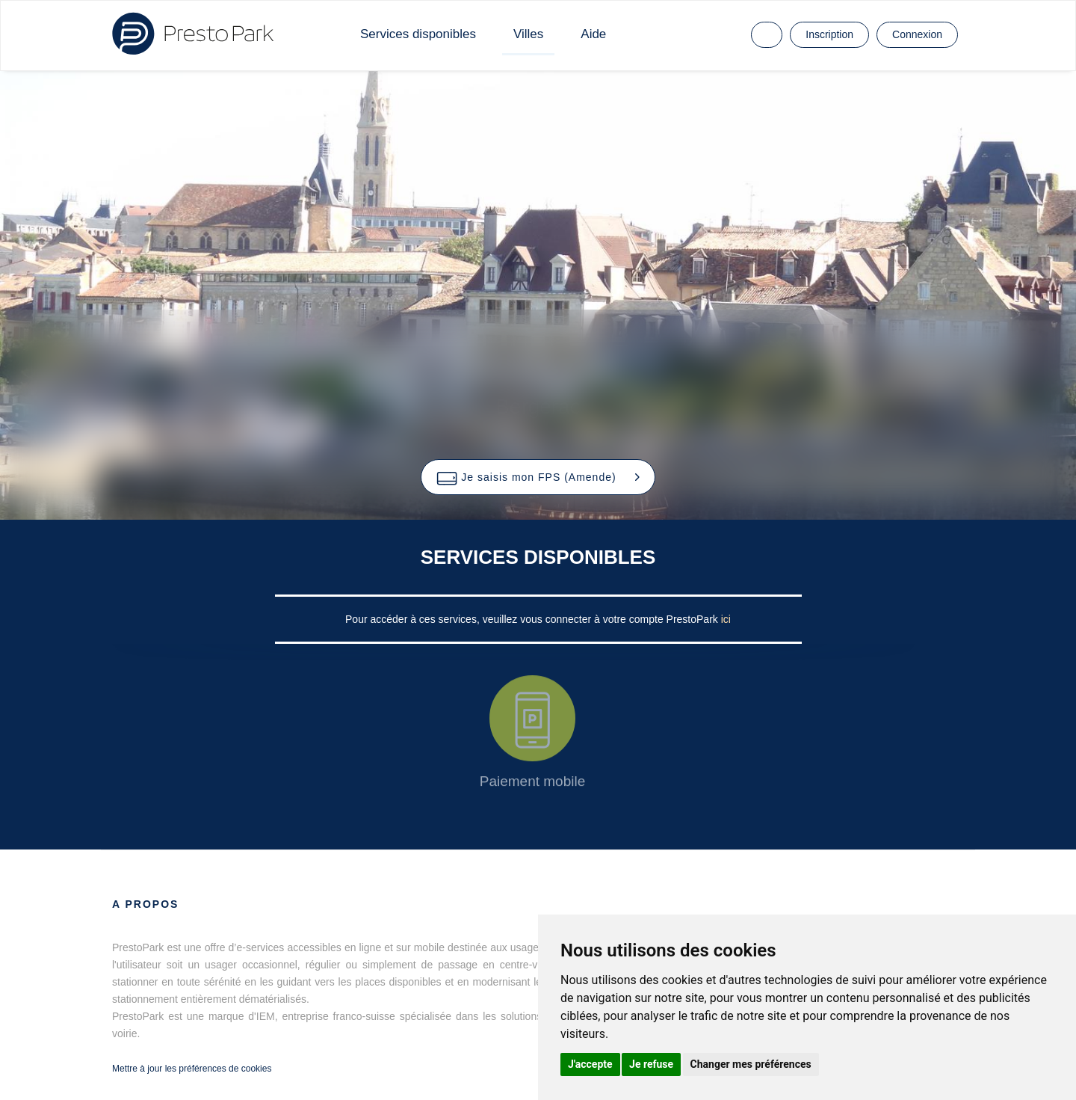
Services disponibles (418, 34)
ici (726, 619)
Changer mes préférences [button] (750, 1064)
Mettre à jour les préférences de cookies (191, 1068)
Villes (528, 34)
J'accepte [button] (590, 1064)
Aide (593, 34)
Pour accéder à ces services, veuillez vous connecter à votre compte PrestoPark (533, 619)
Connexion (917, 34)
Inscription (829, 34)
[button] (538, 477)
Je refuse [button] (651, 1064)
